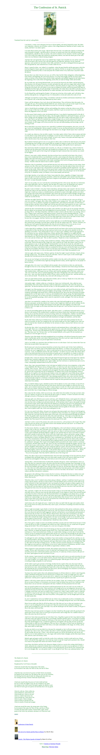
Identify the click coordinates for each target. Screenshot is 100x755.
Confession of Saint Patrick (24, 724)
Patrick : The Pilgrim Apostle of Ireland (27, 739)
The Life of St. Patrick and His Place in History (29, 732)
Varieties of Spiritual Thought (52, 743)
